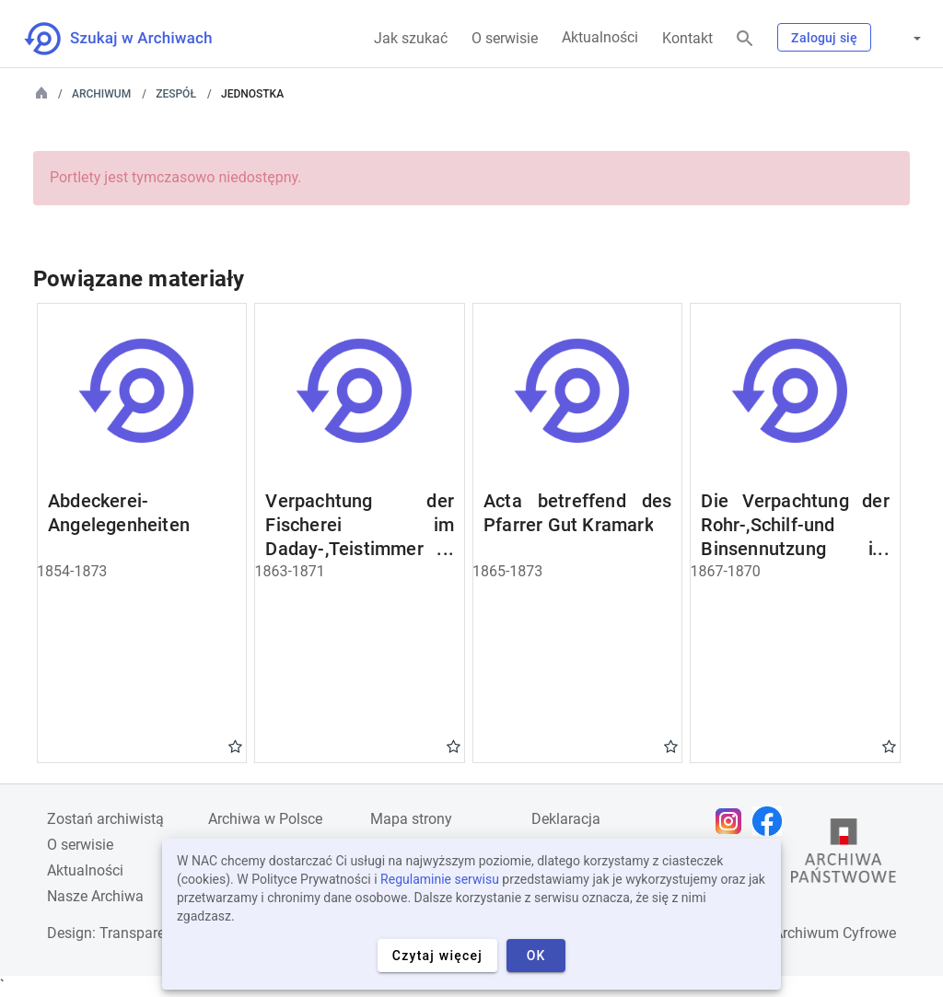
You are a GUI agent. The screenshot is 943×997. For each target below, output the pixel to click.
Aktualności (600, 37)
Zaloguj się (824, 37)
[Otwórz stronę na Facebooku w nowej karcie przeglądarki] (771, 821)
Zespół (176, 93)
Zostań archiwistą (105, 819)
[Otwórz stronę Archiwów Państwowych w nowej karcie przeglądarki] (843, 855)
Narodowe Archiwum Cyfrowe (800, 933)
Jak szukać (411, 38)
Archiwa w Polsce (265, 819)
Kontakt (687, 38)
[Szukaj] (745, 39)
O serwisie (505, 38)
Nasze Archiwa (95, 896)
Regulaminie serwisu (439, 879)
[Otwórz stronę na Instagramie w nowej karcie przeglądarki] (733, 821)
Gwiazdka (235, 745)
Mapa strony (411, 819)
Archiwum (101, 93)
